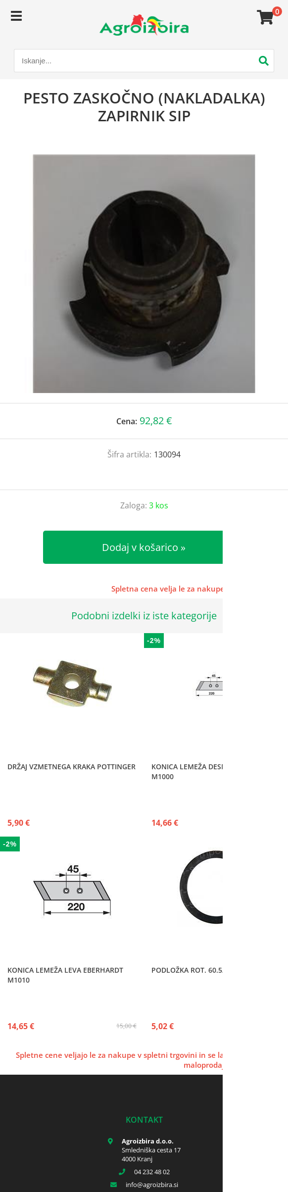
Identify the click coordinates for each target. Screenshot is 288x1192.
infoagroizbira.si (152, 1184)
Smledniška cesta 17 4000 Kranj (151, 1154)
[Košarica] (264, 17)
